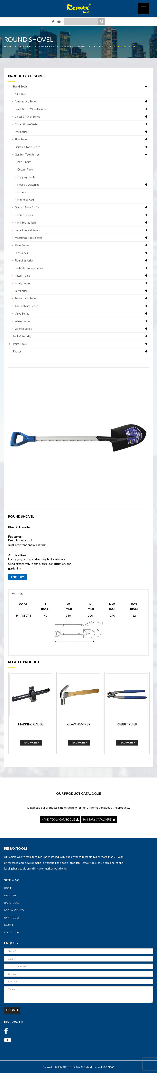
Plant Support (25, 199)
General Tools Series (82, 207)
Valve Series (82, 313)
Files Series (82, 139)
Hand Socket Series (82, 222)
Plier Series (82, 253)
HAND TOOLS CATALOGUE (60, 819)
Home (8, 888)
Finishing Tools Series (82, 147)
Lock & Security (81, 336)
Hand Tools (81, 86)
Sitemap (109, 1066)
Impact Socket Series (82, 230)
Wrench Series (82, 328)
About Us (10, 895)
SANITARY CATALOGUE (99, 819)
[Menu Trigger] (143, 8)
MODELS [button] (17, 594)
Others (21, 192)
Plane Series (82, 245)
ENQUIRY (17, 577)
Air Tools (20, 93)
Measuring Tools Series (82, 237)
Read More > (31, 742)
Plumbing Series (82, 260)
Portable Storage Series (82, 268)
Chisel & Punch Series (82, 116)
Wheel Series (82, 321)
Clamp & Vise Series (82, 124)
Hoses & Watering (83, 184)
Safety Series (82, 283)
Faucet (81, 351)
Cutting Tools (25, 169)
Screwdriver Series (82, 298)
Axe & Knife (24, 162)
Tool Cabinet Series (82, 306)
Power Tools (82, 275)
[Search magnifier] (101, 21)
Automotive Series (82, 101)
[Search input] (82, 21)
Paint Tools (81, 344)
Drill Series (82, 131)
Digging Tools (26, 177)
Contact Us (11, 932)
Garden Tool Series (82, 154)
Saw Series (82, 290)
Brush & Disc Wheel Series (82, 109)
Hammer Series (82, 215)
